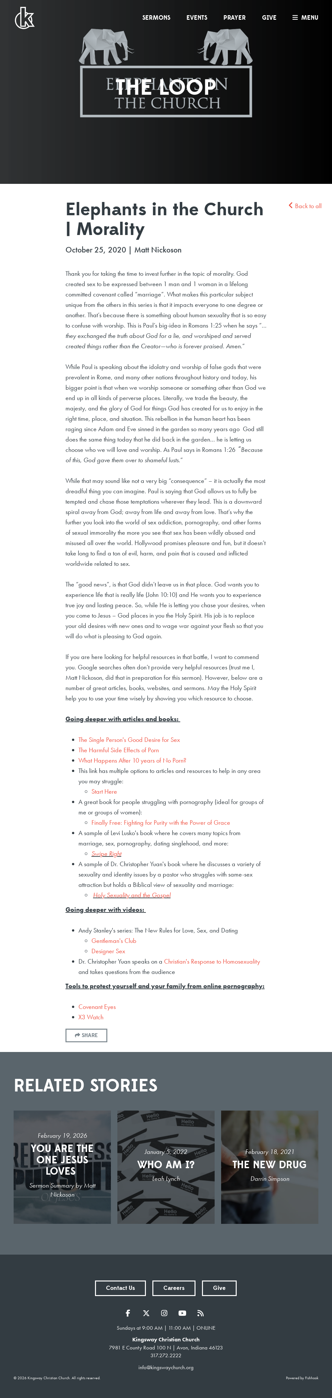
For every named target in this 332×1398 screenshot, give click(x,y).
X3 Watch (90, 1017)
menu (303, 18)
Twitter (148, 1313)
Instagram (166, 1313)
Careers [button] (173, 1288)
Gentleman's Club (113, 940)
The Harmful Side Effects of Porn (118, 750)
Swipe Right (106, 853)
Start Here (104, 791)
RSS (202, 1313)
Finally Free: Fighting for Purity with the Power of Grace (160, 822)
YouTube (184, 1313)
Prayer (234, 18)
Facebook (129, 1313)
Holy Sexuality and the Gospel (132, 895)
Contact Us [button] (120, 1288)
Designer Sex (108, 951)
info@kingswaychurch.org (166, 1367)
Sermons (156, 18)
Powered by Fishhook (302, 1378)
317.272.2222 (166, 1355)
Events (196, 18)
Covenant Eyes (97, 1006)
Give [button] (219, 1288)
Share (90, 1035)
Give (269, 18)
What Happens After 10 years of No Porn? (132, 760)
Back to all (305, 206)
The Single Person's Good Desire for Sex (129, 739)
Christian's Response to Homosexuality (212, 961)
